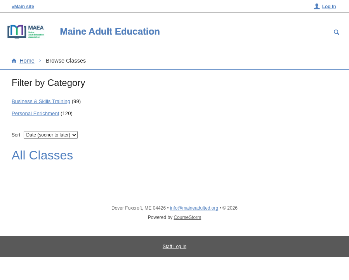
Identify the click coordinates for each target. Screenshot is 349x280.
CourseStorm (187, 217)
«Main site (23, 6)
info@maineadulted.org (194, 208)
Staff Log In (174, 246)
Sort (16, 135)
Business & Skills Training (41, 101)
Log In (329, 6)
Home (26, 61)
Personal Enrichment (35, 113)
